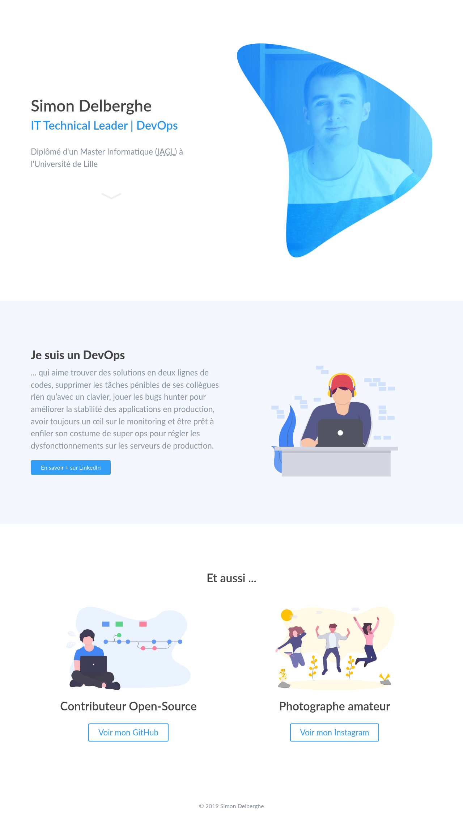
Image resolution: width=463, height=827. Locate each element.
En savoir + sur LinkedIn (71, 467)
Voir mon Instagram (334, 732)
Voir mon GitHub (128, 732)
